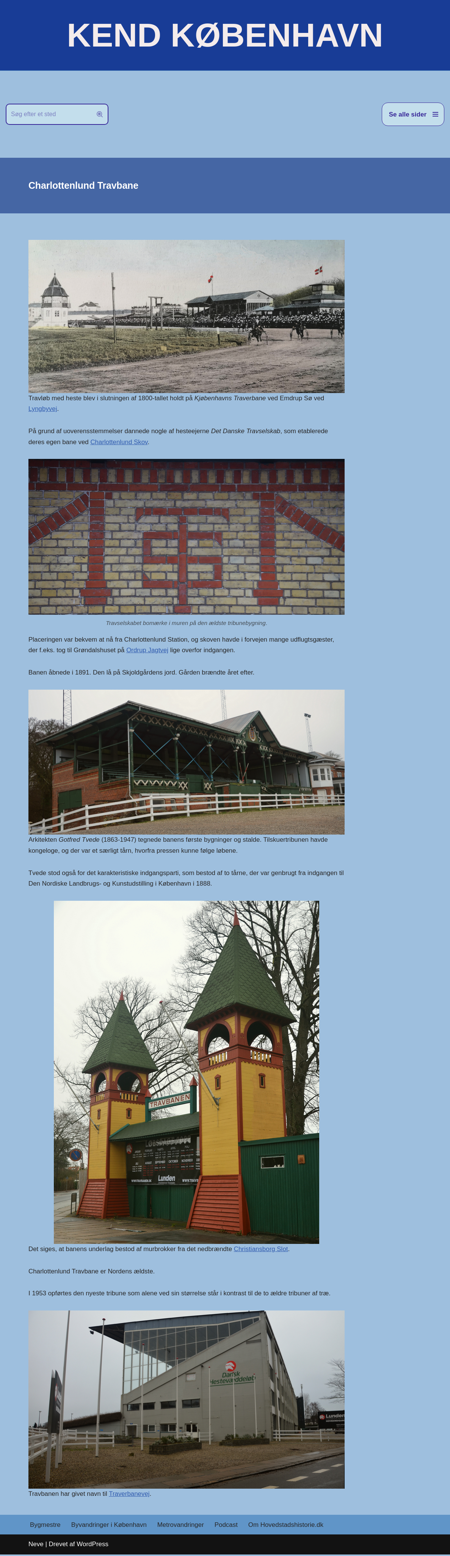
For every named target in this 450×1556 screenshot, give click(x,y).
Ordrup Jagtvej (148, 650)
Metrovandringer (181, 1526)
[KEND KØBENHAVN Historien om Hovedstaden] (225, 35)
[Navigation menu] (413, 114)
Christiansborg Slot (262, 1250)
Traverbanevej (130, 1495)
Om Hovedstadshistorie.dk (287, 1526)
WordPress (92, 1545)
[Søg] (48, 114)
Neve (36, 1545)
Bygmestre (45, 1526)
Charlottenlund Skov (119, 442)
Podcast (226, 1526)
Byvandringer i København (109, 1526)
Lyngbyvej (42, 409)
